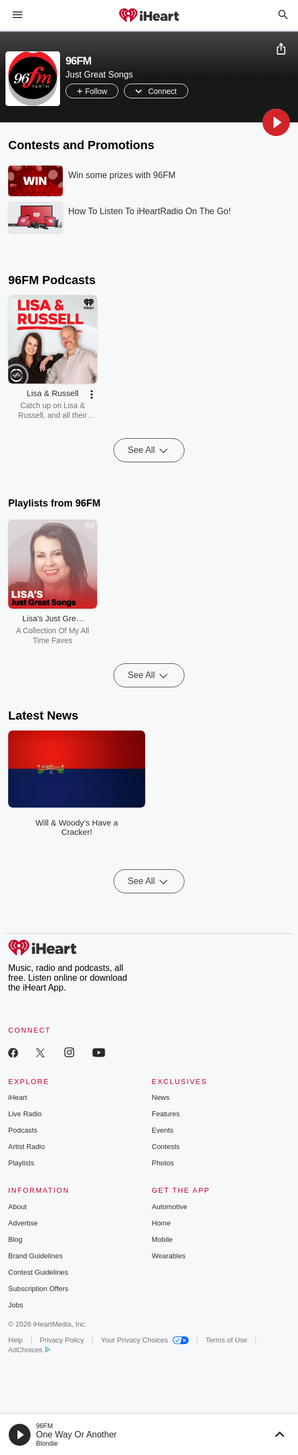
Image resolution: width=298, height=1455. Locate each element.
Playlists (21, 1163)
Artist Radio (26, 1146)
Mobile (162, 1239)
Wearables (169, 1256)
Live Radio (24, 1114)
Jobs (15, 1305)
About (17, 1207)
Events (163, 1130)
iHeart (17, 1097)
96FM (44, 1426)
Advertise (23, 1223)
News (161, 1097)
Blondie (47, 1443)
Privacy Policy (62, 1340)
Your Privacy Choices (145, 1340)
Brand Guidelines (35, 1256)
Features (166, 1114)
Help (15, 1340)
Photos (163, 1163)
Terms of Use (227, 1340)
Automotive (169, 1207)
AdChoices (29, 1350)
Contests (166, 1146)
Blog (15, 1239)
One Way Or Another (76, 1434)
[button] (276, 122)
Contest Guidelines (38, 1272)
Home (161, 1223)
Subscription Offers (38, 1289)
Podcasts (22, 1130)
